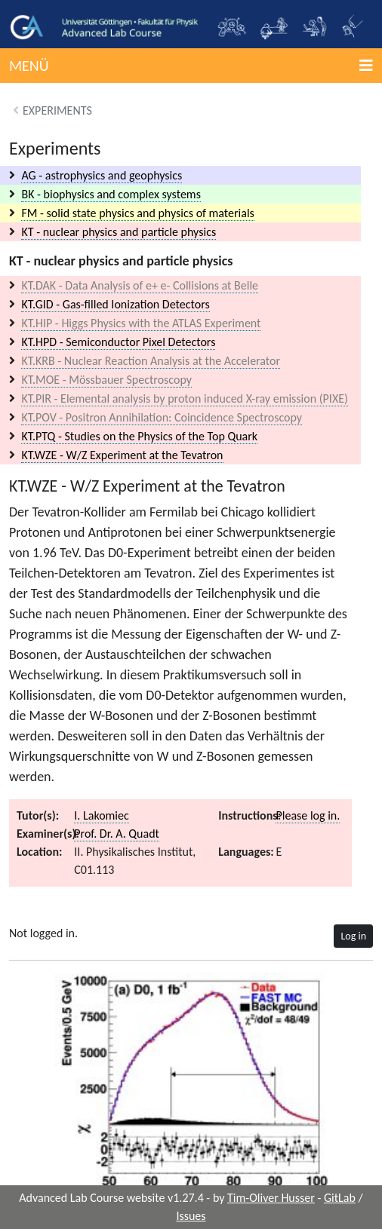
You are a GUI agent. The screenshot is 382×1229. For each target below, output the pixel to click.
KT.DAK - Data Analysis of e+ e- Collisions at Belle (139, 285)
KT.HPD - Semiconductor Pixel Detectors (118, 342)
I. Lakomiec (101, 815)
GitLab (340, 1198)
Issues (190, 1216)
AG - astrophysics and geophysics (101, 175)
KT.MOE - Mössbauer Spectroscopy (106, 379)
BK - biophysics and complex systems (110, 194)
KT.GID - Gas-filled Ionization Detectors (115, 304)
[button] (191, 65)
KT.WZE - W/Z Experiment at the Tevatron (122, 455)
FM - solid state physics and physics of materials (137, 213)
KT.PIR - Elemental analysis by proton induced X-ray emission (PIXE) (184, 398)
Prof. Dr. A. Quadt (116, 833)
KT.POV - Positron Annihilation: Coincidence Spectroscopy (161, 417)
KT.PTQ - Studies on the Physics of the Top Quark (139, 436)
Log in (353, 936)
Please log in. (308, 815)
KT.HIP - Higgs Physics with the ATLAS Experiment (140, 323)
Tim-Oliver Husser (271, 1198)
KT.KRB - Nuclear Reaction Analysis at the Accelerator (150, 361)
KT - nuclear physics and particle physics (118, 232)
